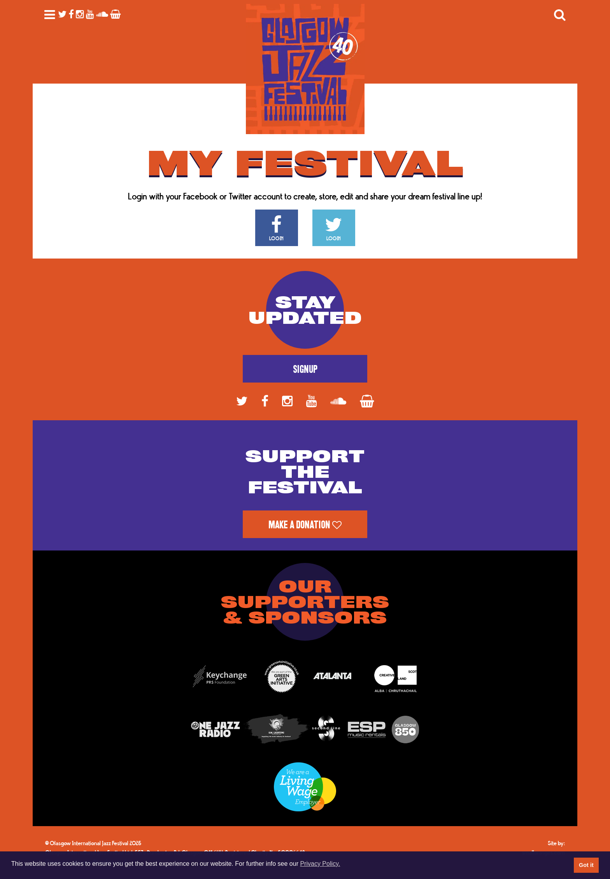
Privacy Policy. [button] (320, 863)
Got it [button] (586, 865)
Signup (305, 369)
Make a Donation (305, 525)
